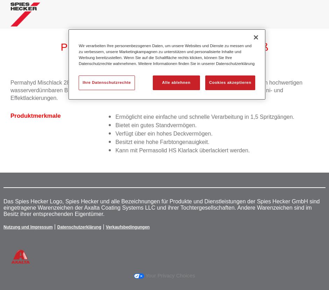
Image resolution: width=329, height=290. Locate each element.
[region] (167, 64)
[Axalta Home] (25, 20)
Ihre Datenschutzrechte (107, 82)
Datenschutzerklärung (79, 227)
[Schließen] (256, 37)
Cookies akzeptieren (230, 82)
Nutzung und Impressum (28, 227)
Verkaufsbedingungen (128, 227)
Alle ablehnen (176, 82)
